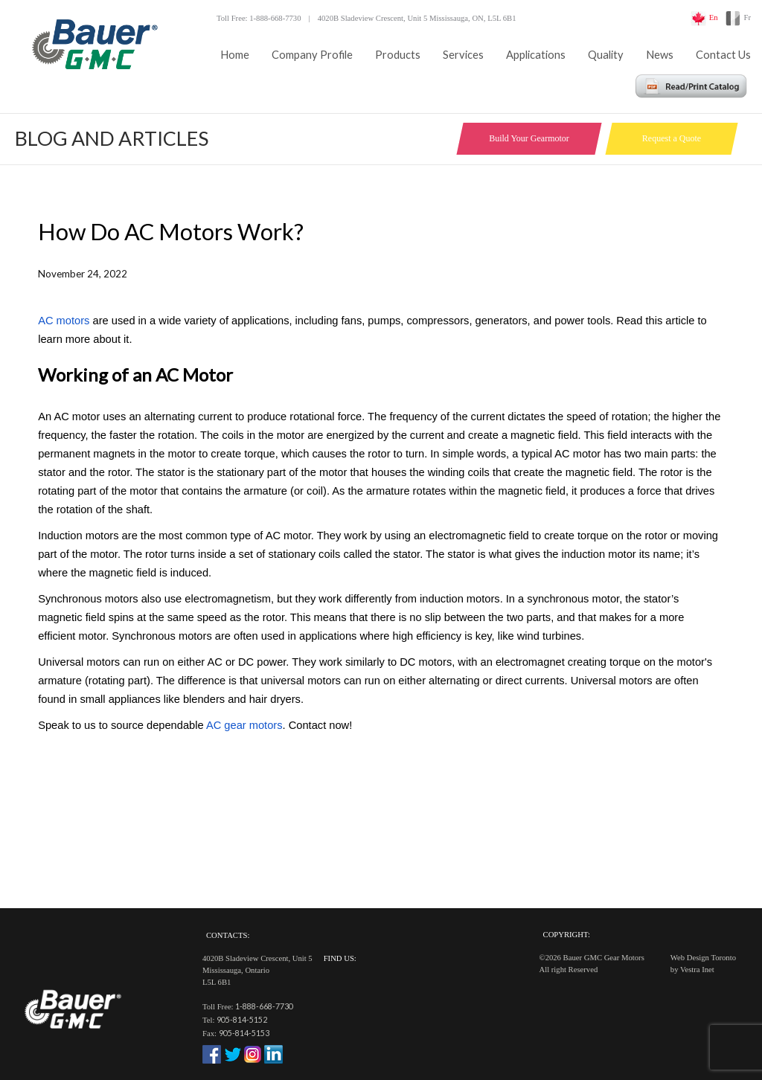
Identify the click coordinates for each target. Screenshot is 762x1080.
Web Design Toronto (703, 958)
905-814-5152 (242, 1019)
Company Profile (312, 54)
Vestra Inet (697, 969)
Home (234, 54)
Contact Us (723, 54)
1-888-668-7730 (264, 1006)
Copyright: (566, 934)
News (659, 54)
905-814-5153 (244, 1033)
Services (463, 54)
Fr (747, 17)
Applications (536, 54)
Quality (606, 54)
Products (397, 54)
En (713, 17)
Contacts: (227, 935)
